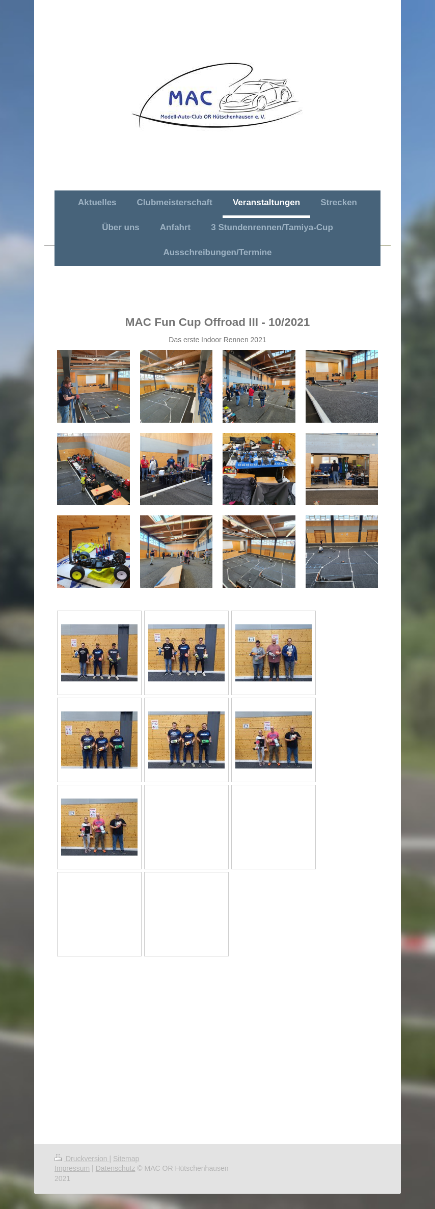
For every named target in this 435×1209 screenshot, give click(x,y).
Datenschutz (115, 1168)
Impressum (72, 1168)
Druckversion (82, 1159)
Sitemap (126, 1159)
